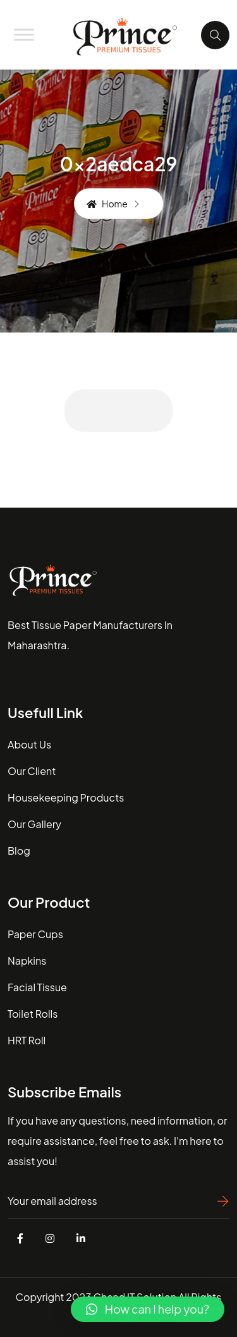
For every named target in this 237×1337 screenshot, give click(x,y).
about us (29, 744)
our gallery (34, 824)
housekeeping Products (66, 797)
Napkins (27, 960)
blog (19, 850)
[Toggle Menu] (24, 34)
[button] (147, 1309)
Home (107, 203)
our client (32, 771)
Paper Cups (35, 934)
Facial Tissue (37, 987)
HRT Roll (27, 1040)
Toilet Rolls (33, 1013)
